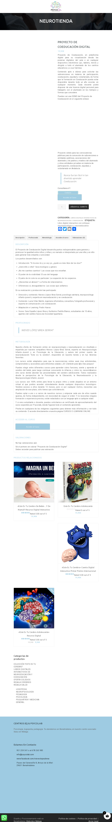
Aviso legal (93, 818)
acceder (25, 446)
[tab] (20, 234)
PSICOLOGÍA (21, 693)
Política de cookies (67, 815)
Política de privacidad (87, 815)
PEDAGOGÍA (21, 691)
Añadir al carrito (78, 203)
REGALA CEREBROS (22, 679)
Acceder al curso (62, 234)
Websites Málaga (34, 818)
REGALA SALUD (21, 681)
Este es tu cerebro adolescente (78, 503)
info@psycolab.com (25, 751)
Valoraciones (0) (79, 234)
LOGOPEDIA (21, 686)
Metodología (47, 234)
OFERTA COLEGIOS (22, 676)
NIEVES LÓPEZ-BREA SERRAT (37, 326)
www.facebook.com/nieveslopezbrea (33, 755)
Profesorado (33, 234)
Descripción (20, 234)
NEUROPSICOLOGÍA (25, 688)
